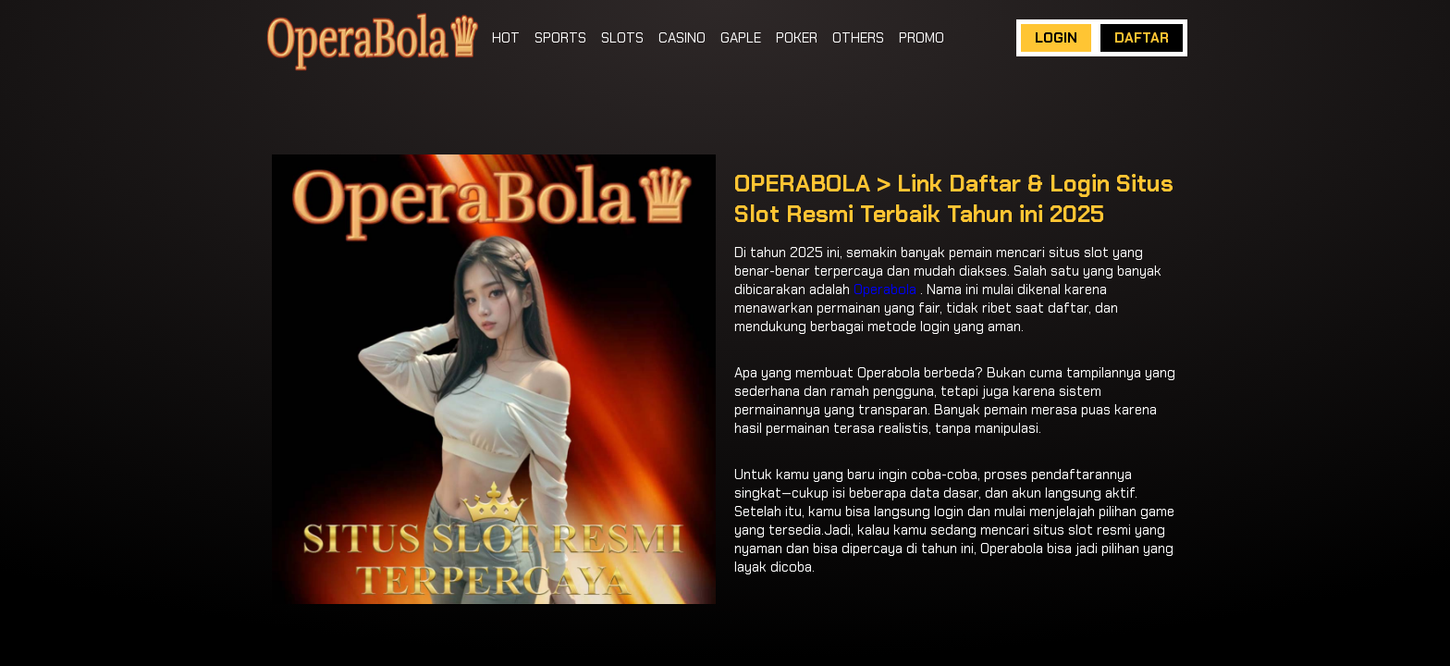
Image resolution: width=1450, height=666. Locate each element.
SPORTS (560, 38)
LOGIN (1056, 38)
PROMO (921, 38)
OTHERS (858, 38)
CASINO (682, 38)
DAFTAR (1141, 38)
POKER (796, 38)
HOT (506, 38)
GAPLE (740, 38)
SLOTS (622, 38)
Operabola (885, 289)
